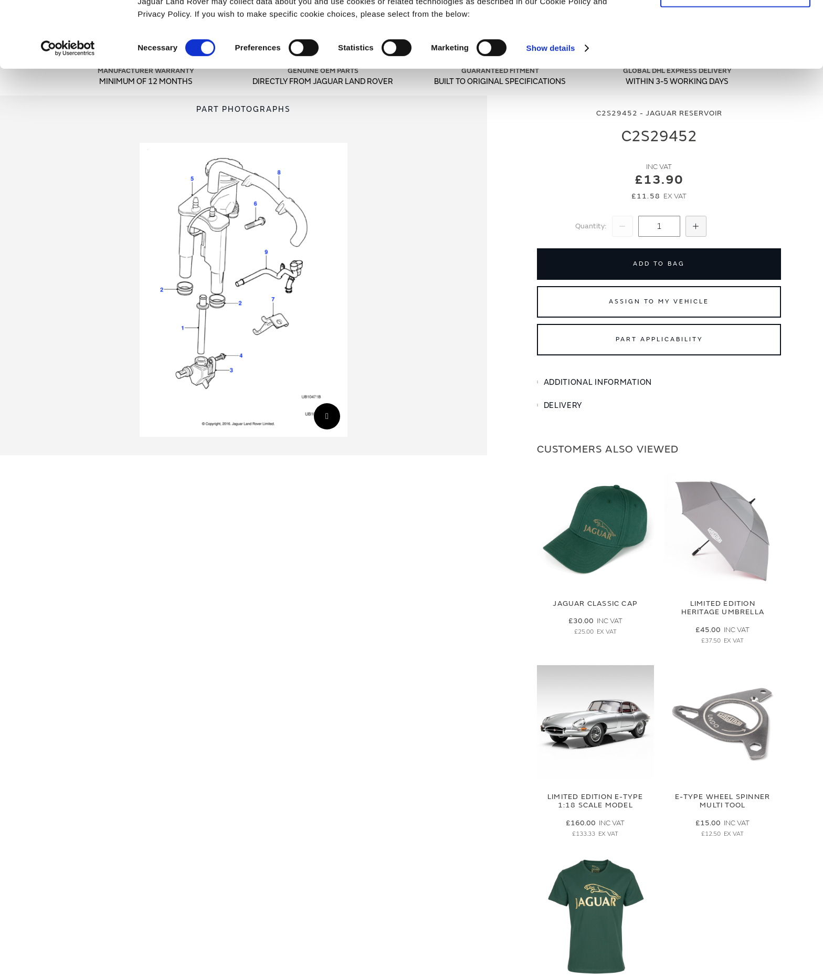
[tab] (659, 382)
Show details (550, 110)
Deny (735, 55)
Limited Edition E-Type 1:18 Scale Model (595, 801)
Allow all (736, 25)
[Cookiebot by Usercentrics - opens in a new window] (68, 110)
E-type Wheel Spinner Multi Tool (722, 801)
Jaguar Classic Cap (595, 603)
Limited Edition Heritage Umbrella (722, 608)
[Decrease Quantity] (622, 226)
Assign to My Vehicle (659, 302)
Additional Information (598, 382)
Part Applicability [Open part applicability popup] (659, 339)
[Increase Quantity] (695, 226)
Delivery (563, 406)
